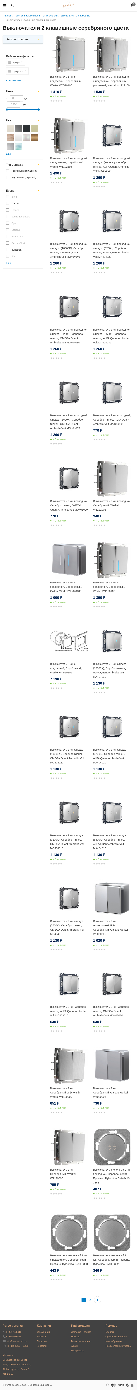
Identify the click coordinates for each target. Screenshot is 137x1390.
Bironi (14, 196)
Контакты (42, 1346)
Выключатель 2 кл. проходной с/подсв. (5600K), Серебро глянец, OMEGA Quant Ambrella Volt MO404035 (68, 422)
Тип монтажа (14, 164)
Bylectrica (16, 249)
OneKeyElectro (19, 243)
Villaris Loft (17, 236)
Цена (9, 91)
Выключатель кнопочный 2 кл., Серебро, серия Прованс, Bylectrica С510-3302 (111, 1259)
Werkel (15, 203)
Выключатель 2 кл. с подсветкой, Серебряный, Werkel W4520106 (66, 668)
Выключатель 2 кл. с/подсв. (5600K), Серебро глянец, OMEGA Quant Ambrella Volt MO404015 (67, 927)
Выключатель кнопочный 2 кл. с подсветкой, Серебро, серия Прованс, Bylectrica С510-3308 (69, 1259)
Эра (13, 223)
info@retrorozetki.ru (17, 1341)
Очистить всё (13, 80)
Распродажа (77, 1350)
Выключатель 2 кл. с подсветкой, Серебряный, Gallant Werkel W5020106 (66, 587)
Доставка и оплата (81, 1332)
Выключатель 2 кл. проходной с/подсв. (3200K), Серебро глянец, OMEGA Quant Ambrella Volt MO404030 (68, 336)
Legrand (15, 230)
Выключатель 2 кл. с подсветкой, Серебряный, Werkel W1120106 (109, 587)
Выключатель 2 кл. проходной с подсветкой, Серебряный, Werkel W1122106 (68, 162)
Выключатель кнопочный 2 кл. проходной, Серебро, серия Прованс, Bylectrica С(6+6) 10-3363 (111, 1176)
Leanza (15, 210)
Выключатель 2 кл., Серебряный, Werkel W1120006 (63, 1174)
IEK (13, 256)
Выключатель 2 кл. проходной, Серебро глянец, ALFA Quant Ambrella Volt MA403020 (112, 419)
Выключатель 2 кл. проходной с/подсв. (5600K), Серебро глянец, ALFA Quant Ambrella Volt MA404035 (111, 336)
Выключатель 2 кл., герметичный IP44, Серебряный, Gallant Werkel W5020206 (110, 927)
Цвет (9, 120)
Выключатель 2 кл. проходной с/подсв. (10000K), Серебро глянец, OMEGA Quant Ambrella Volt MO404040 (68, 250)
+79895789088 (13, 1336)
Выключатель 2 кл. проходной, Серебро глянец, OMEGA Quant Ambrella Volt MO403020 (69, 505)
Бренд (10, 190)
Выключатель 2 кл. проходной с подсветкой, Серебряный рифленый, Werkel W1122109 (111, 81)
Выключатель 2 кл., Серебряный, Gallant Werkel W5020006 (110, 1092)
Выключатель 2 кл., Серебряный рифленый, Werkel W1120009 (65, 1092)
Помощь (75, 1336)
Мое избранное (113, 1341)
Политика (42, 1341)
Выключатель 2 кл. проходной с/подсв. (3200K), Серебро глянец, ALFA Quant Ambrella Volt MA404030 (111, 250)
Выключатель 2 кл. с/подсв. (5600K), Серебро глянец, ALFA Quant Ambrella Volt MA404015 (110, 842)
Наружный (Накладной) (24, 170)
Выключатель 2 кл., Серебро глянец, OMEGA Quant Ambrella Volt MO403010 (111, 1011)
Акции (74, 1346)
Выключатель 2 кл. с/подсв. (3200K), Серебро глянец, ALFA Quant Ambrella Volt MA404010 (110, 756)
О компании (43, 1332)
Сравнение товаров (116, 1336)
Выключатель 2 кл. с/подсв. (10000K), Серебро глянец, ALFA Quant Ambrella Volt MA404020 (110, 670)
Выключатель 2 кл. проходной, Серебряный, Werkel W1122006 (112, 505)
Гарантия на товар (81, 1341)
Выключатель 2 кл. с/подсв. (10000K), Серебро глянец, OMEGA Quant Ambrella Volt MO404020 (67, 756)
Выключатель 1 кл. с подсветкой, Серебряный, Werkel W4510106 (66, 81)
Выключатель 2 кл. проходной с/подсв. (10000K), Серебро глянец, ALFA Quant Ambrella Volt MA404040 (111, 165)
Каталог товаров (17, 39)
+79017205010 (13, 1332)
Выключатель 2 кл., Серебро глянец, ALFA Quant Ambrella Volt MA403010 (68, 1011)
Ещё (8, 153)
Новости (41, 1336)
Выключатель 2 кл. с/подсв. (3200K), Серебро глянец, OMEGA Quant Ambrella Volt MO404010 (67, 842)
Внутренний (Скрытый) (23, 177)
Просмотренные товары (118, 1346)
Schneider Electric (20, 216)
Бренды (109, 1332)
